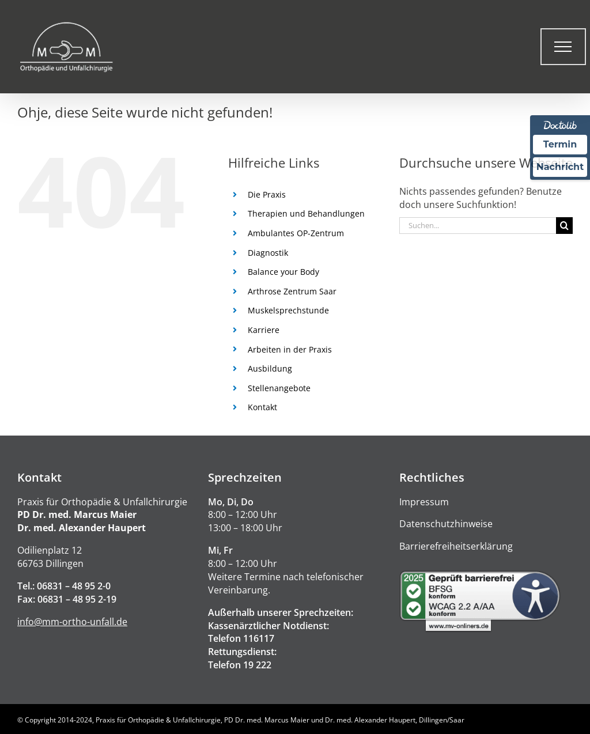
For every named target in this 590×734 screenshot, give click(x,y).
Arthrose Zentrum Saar (292, 291)
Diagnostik (268, 252)
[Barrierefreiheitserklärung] (486, 601)
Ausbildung (270, 368)
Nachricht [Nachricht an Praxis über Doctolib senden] (560, 166)
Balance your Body (283, 271)
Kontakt (262, 407)
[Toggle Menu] (563, 46)
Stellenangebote (279, 388)
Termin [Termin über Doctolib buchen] (560, 144)
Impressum (424, 501)
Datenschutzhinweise (446, 523)
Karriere (263, 329)
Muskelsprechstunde (288, 310)
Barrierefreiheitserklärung (456, 546)
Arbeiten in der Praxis (290, 349)
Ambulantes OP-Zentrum (296, 233)
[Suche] (564, 225)
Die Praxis (267, 194)
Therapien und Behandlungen (306, 213)
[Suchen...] (477, 225)
